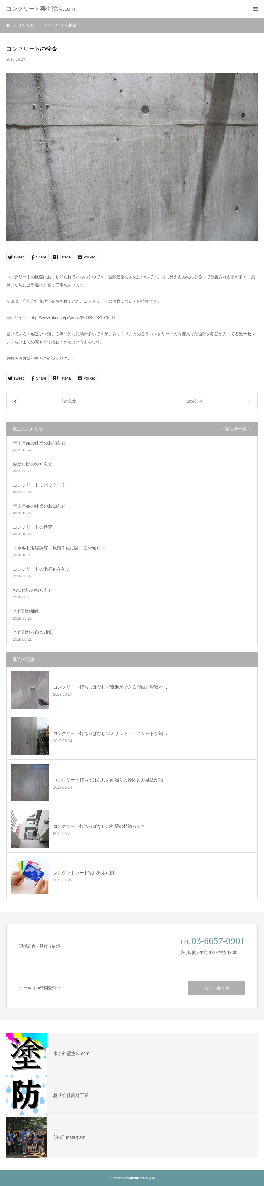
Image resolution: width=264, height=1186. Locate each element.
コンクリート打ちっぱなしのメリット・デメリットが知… (110, 733)
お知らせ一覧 (233, 428)
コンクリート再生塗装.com (40, 9)
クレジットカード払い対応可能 (84, 872)
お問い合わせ (216, 988)
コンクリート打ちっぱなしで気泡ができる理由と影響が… (110, 686)
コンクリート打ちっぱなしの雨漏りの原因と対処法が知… (110, 779)
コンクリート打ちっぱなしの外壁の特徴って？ (99, 826)
